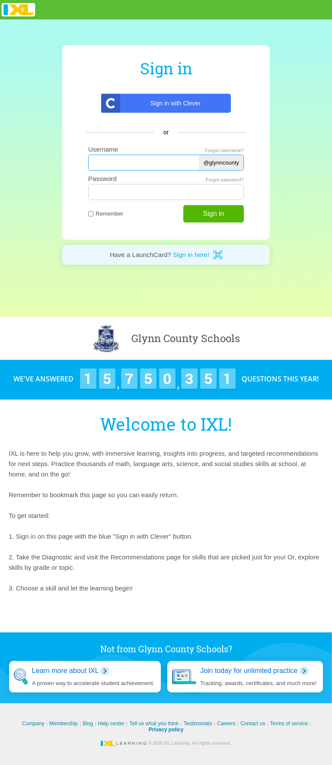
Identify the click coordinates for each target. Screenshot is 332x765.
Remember (105, 213)
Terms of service (289, 724)
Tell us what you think (154, 724)
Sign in (213, 213)
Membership (63, 724)
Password (102, 178)
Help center (111, 724)
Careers (226, 724)
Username (103, 149)
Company (33, 724)
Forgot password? (225, 179)
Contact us (252, 724)
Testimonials (198, 724)
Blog (88, 724)
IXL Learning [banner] (18, 9)
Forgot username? (224, 150)
